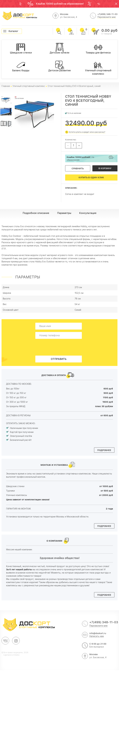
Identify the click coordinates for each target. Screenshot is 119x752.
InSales (16, 655)
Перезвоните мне (106, 17)
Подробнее (104, 450)
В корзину (105, 168)
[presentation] (59, 347)
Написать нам (96, 636)
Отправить (59, 359)
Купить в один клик (91, 177)
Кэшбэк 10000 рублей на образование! (60, 3)
